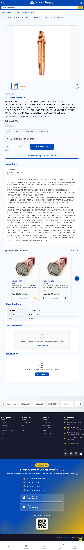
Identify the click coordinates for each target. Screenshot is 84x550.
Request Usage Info (42, 350)
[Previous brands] (3, 410)
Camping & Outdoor (7, 438)
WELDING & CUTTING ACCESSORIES (34, 18)
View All (74, 254)
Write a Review (42, 380)
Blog (23, 438)
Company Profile (27, 429)
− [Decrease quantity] (7, 148)
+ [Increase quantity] (20, 148)
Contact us (25, 435)
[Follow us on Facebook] (71, 461)
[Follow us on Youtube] (66, 466)
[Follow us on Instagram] (77, 461)
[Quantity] (14, 148)
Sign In (24, 432)
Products (16, 18)
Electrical (4, 441)
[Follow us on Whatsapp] (66, 461)
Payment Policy (48, 438)
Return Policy (47, 441)
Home (8, 18)
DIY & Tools (4, 435)
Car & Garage (5, 444)
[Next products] (77, 282)
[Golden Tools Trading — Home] (42, 3)
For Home (4, 432)
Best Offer (4, 429)
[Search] (39, 7)
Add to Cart (42, 149)
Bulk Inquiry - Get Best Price (42, 158)
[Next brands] (80, 410)
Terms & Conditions (49, 432)
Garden (3, 447)
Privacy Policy (47, 435)
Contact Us (46, 429)
